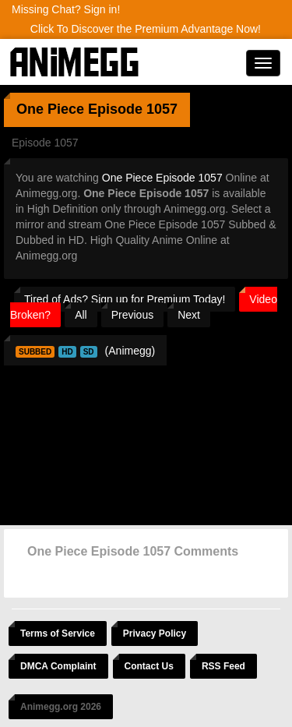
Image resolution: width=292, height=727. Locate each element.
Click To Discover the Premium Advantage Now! (145, 29)
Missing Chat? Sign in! (66, 9)
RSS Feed (223, 666)
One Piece (50, 109)
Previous (132, 315)
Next (189, 315)
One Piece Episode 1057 (162, 177)
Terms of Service (57, 633)
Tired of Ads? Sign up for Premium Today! (124, 299)
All (81, 315)
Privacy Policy (154, 633)
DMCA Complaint (58, 666)
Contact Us (149, 666)
